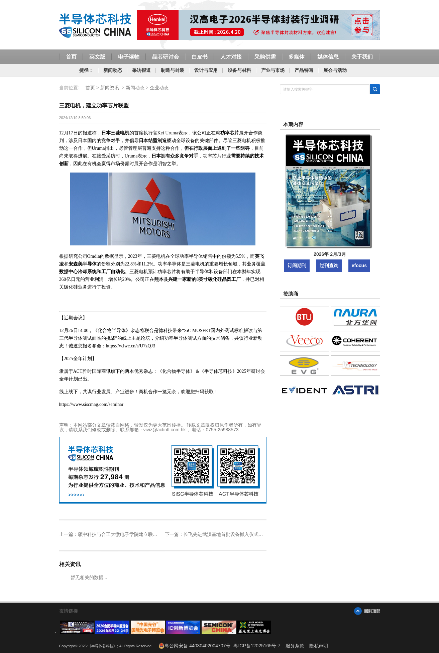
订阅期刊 (297, 265)
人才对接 (231, 56)
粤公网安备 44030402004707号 (194, 645)
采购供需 (265, 56)
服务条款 (295, 645)
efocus (359, 265)
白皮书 (200, 56)
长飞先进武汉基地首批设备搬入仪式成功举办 (230, 534)
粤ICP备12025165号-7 (256, 645)
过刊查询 (329, 265)
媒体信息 (328, 56)
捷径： (86, 70)
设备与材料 (239, 70)
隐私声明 (318, 645)
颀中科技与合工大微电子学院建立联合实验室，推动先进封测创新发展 (150, 534)
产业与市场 (273, 70)
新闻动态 (112, 70)
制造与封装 (172, 70)
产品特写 (304, 70)
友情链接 (68, 611)
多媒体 (297, 56)
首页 (71, 56)
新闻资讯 (109, 87)
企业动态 (159, 87)
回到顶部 (372, 611)
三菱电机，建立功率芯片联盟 (94, 105)
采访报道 (141, 70)
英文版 (97, 56)
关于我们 (362, 56)
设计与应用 (206, 70)
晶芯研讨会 (165, 56)
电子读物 (128, 56)
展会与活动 (335, 70)
